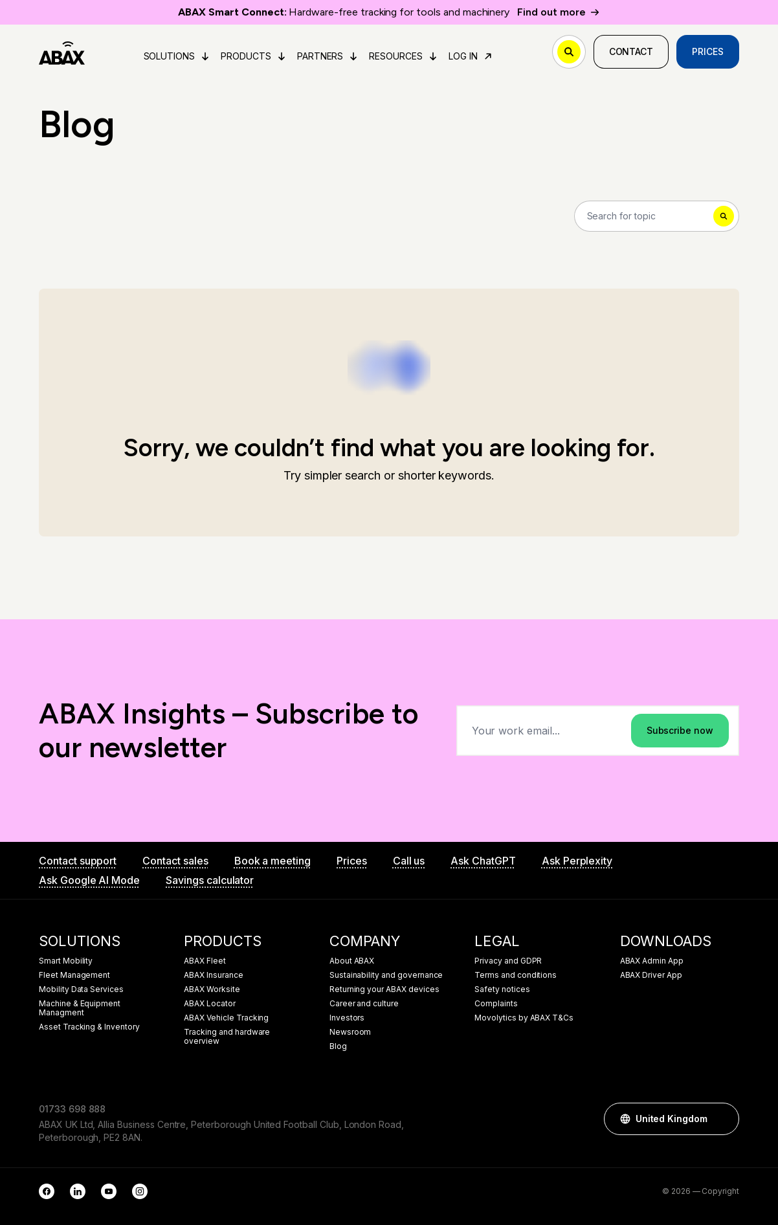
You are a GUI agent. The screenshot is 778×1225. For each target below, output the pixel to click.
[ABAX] (62, 52)
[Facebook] (46, 1191)
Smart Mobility (66, 961)
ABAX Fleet (205, 961)
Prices (708, 51)
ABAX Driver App (651, 975)
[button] (723, 1119)
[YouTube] (109, 1191)
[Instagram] (140, 1191)
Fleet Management (74, 975)
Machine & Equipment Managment (79, 1008)
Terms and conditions (515, 975)
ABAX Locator (209, 1003)
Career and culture (364, 1003)
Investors (347, 1017)
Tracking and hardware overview (227, 1037)
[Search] (657, 216)
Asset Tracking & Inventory (89, 1027)
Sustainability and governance (386, 975)
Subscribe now (680, 730)
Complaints (496, 1003)
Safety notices (501, 989)
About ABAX (352, 961)
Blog (338, 1046)
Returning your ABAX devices (384, 989)
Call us (409, 860)
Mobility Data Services (81, 989)
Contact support (78, 860)
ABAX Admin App (652, 961)
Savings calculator (210, 880)
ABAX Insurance (213, 975)
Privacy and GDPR (508, 961)
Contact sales (175, 860)
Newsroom (350, 1032)
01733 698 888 (72, 1108)
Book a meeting (272, 860)
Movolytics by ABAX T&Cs (523, 1017)
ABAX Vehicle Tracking (226, 1017)
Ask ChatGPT (482, 860)
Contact (631, 51)
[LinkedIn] (77, 1191)
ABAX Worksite (211, 989)
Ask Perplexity (577, 860)
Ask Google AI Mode (89, 880)
